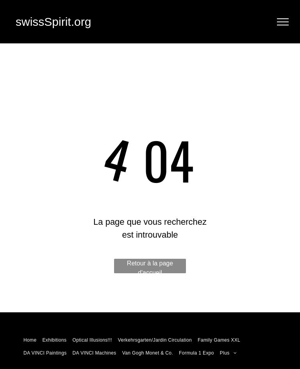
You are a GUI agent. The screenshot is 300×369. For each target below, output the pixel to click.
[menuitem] (30, 339)
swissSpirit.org (53, 21)
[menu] (283, 22)
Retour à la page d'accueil (150, 266)
